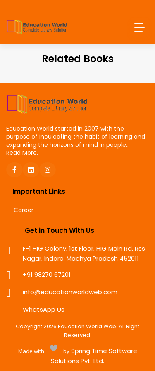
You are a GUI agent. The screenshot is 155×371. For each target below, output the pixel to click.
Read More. (22, 153)
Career (23, 210)
